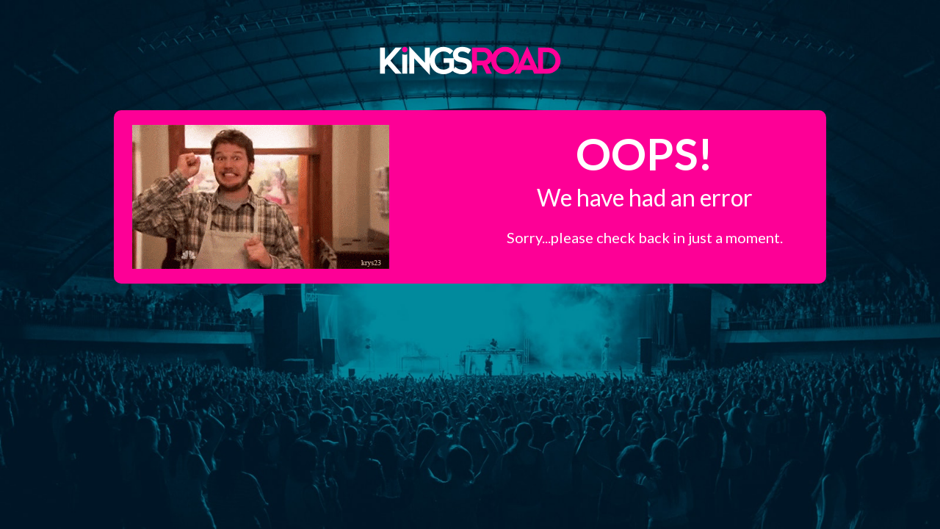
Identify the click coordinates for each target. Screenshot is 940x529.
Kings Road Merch (470, 59)
